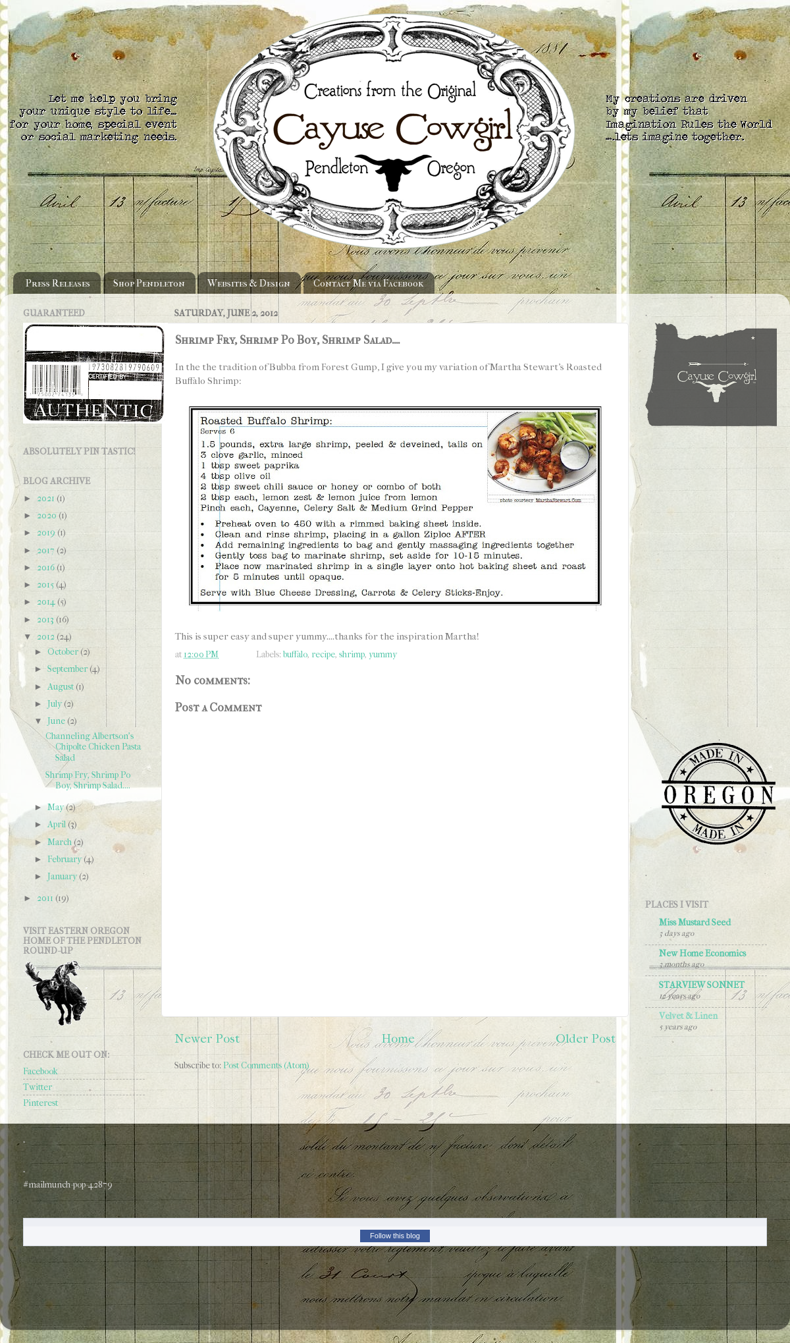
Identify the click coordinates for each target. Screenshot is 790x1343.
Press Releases (58, 283)
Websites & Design (248, 283)
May (56, 807)
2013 (46, 619)
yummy (383, 654)
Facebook (40, 1071)
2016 (47, 567)
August (61, 687)
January (63, 876)
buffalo (295, 654)
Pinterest (40, 1103)
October (63, 652)
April (57, 824)
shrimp (352, 654)
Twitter (37, 1087)
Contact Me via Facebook (368, 283)
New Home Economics (702, 953)
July (55, 704)
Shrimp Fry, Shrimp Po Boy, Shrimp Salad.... (87, 780)
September (68, 669)
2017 (47, 550)
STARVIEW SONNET (702, 985)
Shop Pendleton (149, 283)
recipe (323, 654)
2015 (46, 584)
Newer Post (207, 1038)
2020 (48, 515)
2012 (47, 637)
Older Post (586, 1038)
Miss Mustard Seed (695, 922)
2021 (47, 498)
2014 (47, 602)
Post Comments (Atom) (266, 1065)
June (57, 721)
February (65, 859)
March (60, 842)
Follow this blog (395, 1236)
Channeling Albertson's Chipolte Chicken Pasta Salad (93, 746)
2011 (46, 898)
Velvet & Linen (688, 1016)
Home (398, 1038)
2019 (47, 532)
